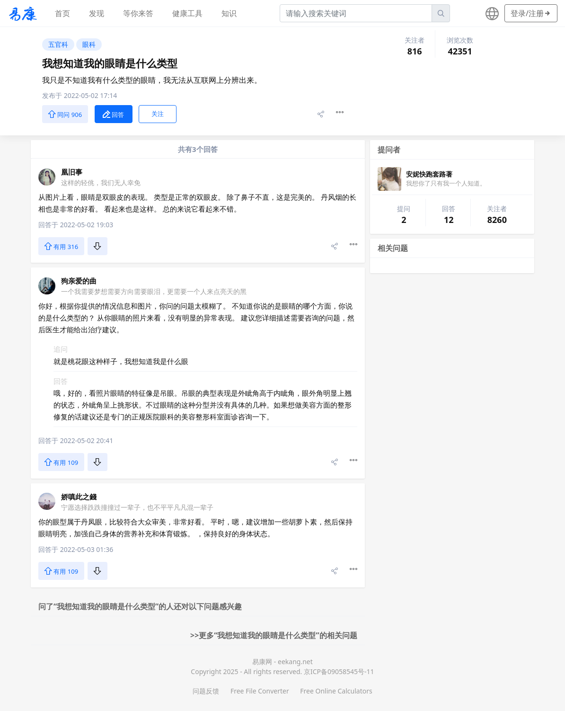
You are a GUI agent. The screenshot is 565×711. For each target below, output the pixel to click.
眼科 (89, 44)
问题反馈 (206, 690)
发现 (96, 13)
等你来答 (138, 13)
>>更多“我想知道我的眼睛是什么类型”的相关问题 (273, 635)
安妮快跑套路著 (429, 173)
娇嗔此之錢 (79, 496)
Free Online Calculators (336, 690)
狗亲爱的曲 (79, 280)
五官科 (58, 44)
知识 (229, 13)
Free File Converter (259, 690)
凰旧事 (71, 172)
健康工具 (187, 13)
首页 (62, 13)
